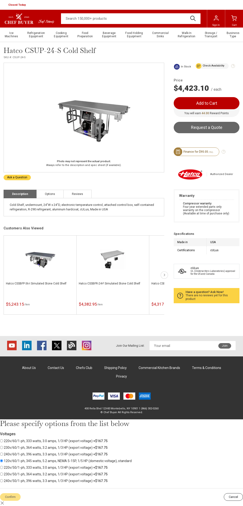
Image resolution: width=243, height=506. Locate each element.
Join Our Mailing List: (130, 345)
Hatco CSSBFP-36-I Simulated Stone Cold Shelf (36, 283)
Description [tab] (20, 194)
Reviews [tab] (77, 194)
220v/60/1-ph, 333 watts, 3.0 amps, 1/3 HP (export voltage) (53, 441)
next (164, 275)
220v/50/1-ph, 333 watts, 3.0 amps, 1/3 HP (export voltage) (53, 467)
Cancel (233, 497)
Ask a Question (17, 177)
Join (225, 345)
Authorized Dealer (221, 174)
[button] (17, 5)
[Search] (131, 18)
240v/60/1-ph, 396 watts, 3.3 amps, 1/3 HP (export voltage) (53, 454)
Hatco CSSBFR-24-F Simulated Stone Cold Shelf (109, 283)
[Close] (2, 503)
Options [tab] (50, 194)
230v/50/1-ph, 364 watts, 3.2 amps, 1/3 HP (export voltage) (53, 474)
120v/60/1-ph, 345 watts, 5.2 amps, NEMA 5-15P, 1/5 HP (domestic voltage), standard (66, 461)
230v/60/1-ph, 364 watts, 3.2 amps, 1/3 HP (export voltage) (53, 447)
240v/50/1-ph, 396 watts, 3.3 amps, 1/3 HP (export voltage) (53, 481)
